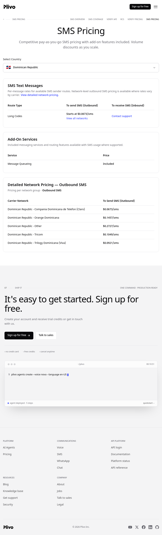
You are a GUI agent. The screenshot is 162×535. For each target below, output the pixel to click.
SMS (59, 454)
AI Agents (9, 448)
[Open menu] (155, 6)
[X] (137, 527)
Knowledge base (13, 491)
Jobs (59, 491)
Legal (60, 505)
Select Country (12, 59)
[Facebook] (144, 527)
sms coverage (95, 19)
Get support (10, 498)
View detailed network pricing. (40, 95)
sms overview (77, 19)
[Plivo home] (9, 6)
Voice (60, 448)
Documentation (120, 454)
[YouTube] (130, 527)
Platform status (120, 461)
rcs (122, 19)
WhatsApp (63, 461)
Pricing (7, 454)
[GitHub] (157, 527)
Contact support (122, 116)
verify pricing (135, 19)
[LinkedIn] (150, 527)
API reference (119, 468)
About (60, 484)
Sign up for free (140, 6)
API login (116, 448)
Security (8, 505)
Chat (60, 468)
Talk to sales (46, 335)
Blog (6, 484)
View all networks (77, 118)
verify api (112, 19)
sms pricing (152, 19)
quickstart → (148, 403)
